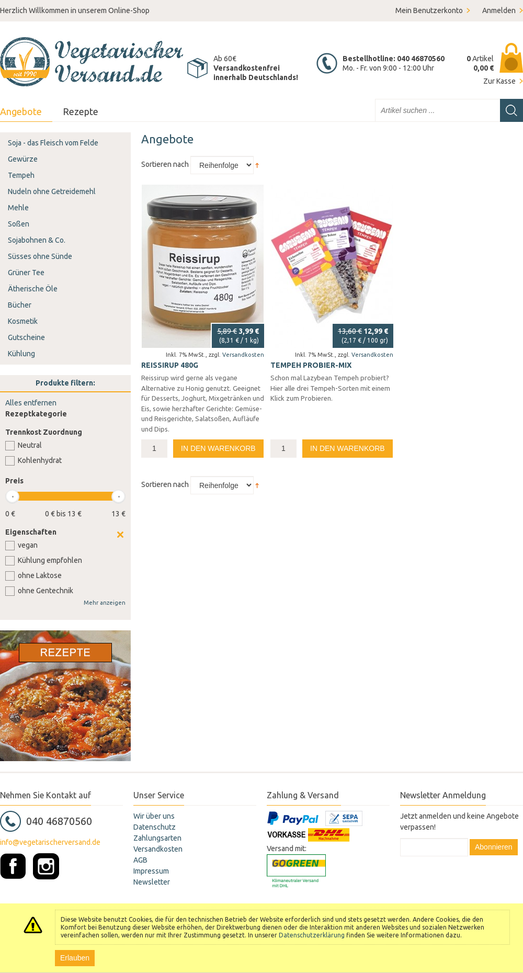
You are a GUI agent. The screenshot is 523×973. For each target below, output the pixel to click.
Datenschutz (154, 827)
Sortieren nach (165, 164)
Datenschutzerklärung (312, 935)
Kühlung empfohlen (50, 560)
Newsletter (151, 882)
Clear (120, 534)
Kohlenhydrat (40, 460)
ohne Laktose (40, 575)
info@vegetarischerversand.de (50, 842)
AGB (140, 860)
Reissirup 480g (169, 365)
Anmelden (499, 10)
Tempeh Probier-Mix (310, 365)
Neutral (30, 445)
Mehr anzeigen (105, 602)
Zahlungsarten (157, 838)
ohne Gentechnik (45, 590)
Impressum (151, 871)
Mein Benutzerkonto (429, 10)
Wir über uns (154, 816)
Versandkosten (243, 355)
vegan (28, 545)
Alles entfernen (30, 403)
